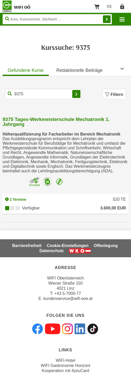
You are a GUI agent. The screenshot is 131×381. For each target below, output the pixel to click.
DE (111, 7)
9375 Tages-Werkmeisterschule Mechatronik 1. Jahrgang (56, 122)
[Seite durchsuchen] (57, 19)
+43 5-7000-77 (67, 293)
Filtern (114, 94)
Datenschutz (51, 251)
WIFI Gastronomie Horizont (65, 365)
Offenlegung (106, 245)
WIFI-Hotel (65, 360)
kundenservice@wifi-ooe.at (67, 298)
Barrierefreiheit (27, 245)
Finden (107, 19)
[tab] (26, 69)
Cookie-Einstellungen (68, 245)
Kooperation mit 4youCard (65, 370)
